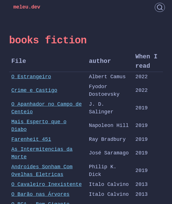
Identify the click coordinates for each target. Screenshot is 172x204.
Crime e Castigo (34, 90)
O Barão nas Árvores (40, 194)
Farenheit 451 (31, 139)
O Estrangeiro (31, 76)
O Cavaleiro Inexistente (46, 184)
